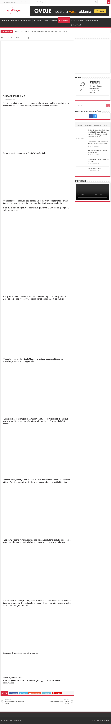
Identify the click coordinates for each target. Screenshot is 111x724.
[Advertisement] (92, 56)
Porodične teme (77, 20)
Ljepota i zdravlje (50, 20)
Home (3, 38)
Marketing (39, 2)
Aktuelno (15, 20)
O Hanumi (22, 2)
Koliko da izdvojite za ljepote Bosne (16, 701)
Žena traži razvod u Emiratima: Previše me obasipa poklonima (98, 143)
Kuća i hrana (64, 20)
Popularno (88, 125)
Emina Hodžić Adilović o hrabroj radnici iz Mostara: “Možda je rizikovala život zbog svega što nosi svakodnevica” (98, 133)
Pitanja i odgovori (91, 20)
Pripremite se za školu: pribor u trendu (58, 701)
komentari (97, 125)
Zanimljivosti (76, 25)
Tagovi (106, 125)
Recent (79, 125)
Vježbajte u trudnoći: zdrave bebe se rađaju (97, 151)
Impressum (31, 2)
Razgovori (38, 20)
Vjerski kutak (26, 20)
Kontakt (47, 2)
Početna (5, 20)
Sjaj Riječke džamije (94, 168)
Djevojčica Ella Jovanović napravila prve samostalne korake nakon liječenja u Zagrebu (40, 31)
